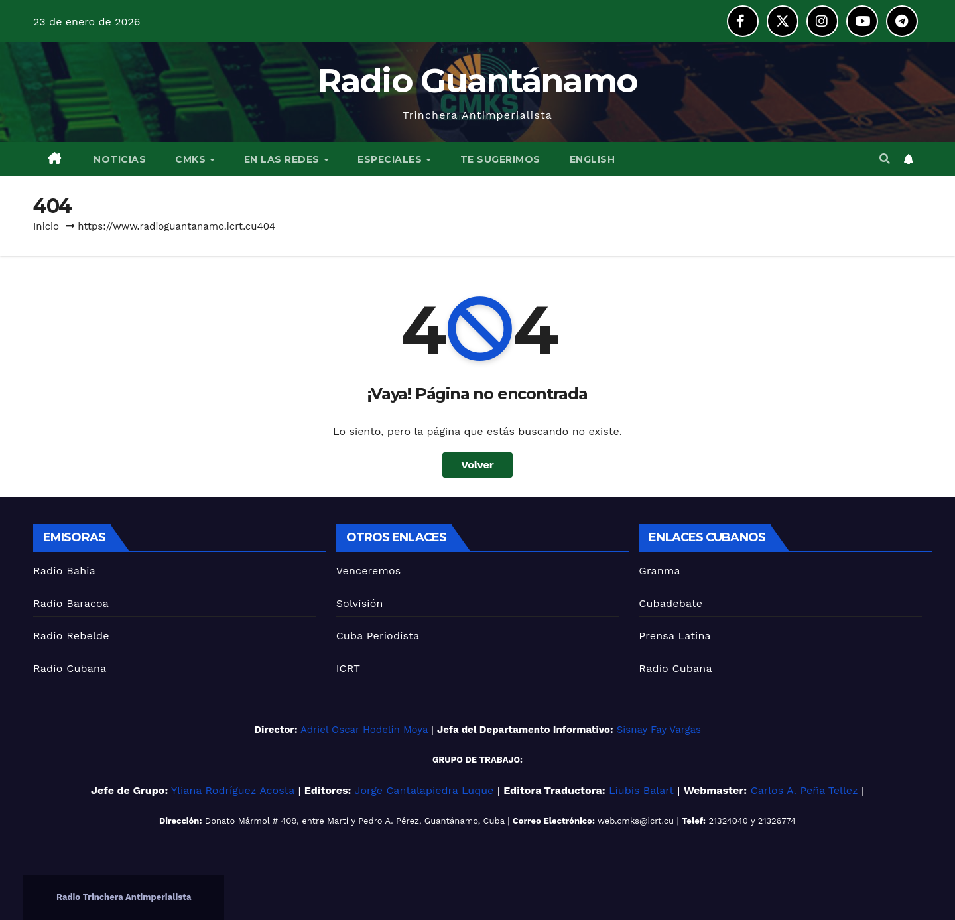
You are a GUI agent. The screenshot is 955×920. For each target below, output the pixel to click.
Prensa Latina (675, 635)
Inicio (46, 226)
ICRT (348, 668)
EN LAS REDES (283, 159)
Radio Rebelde (71, 635)
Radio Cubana (69, 668)
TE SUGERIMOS (500, 159)
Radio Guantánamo (478, 80)
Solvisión (359, 603)
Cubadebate (670, 603)
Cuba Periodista (378, 635)
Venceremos (368, 570)
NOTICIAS (119, 159)
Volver (477, 464)
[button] (884, 159)
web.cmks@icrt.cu (636, 821)
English (592, 159)
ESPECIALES (391, 159)
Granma (659, 570)
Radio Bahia (64, 570)
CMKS (192, 159)
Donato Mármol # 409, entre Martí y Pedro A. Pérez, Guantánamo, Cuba (355, 821)
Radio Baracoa (71, 603)
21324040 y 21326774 (752, 821)
